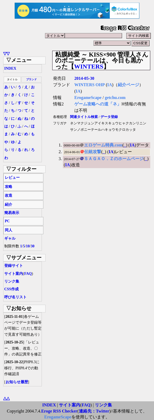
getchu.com (115, 97)
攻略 (8, 187)
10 (28, 246)
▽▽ (6, 53)
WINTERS (88, 66)
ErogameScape (88, 97)
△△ (6, 398)
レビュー (12, 178)
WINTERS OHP (89, 84)
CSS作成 (11, 289)
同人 (8, 230)
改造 (8, 195)
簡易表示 (11, 213)
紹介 (8, 205)
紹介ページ (128, 84)
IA (109, 84)
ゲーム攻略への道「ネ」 (97, 104)
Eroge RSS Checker (59, 411)
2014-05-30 (84, 78)
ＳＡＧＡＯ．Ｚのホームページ (114, 158)
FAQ (28, 274)
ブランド (31, 79)
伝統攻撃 (92, 151)
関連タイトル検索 (84, 117)
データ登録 (109, 117)
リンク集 (11, 281)
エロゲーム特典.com (103, 145)
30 (32, 246)
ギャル (9, 238)
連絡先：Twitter (94, 411)
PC (7, 221)
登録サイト (13, 266)
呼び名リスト (15, 297)
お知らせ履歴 (17, 382)
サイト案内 (13, 274)
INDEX (10, 68)
